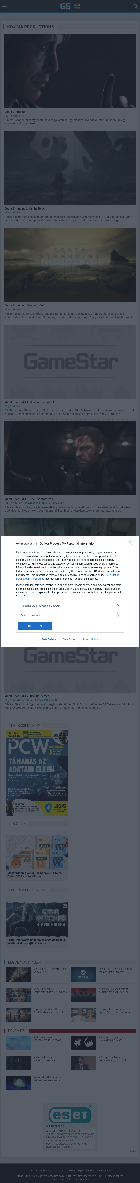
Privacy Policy (90, 639)
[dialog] (70, 591)
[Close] (132, 543)
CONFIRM (35, 625)
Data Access (70, 639)
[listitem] (70, 606)
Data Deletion (49, 639)
